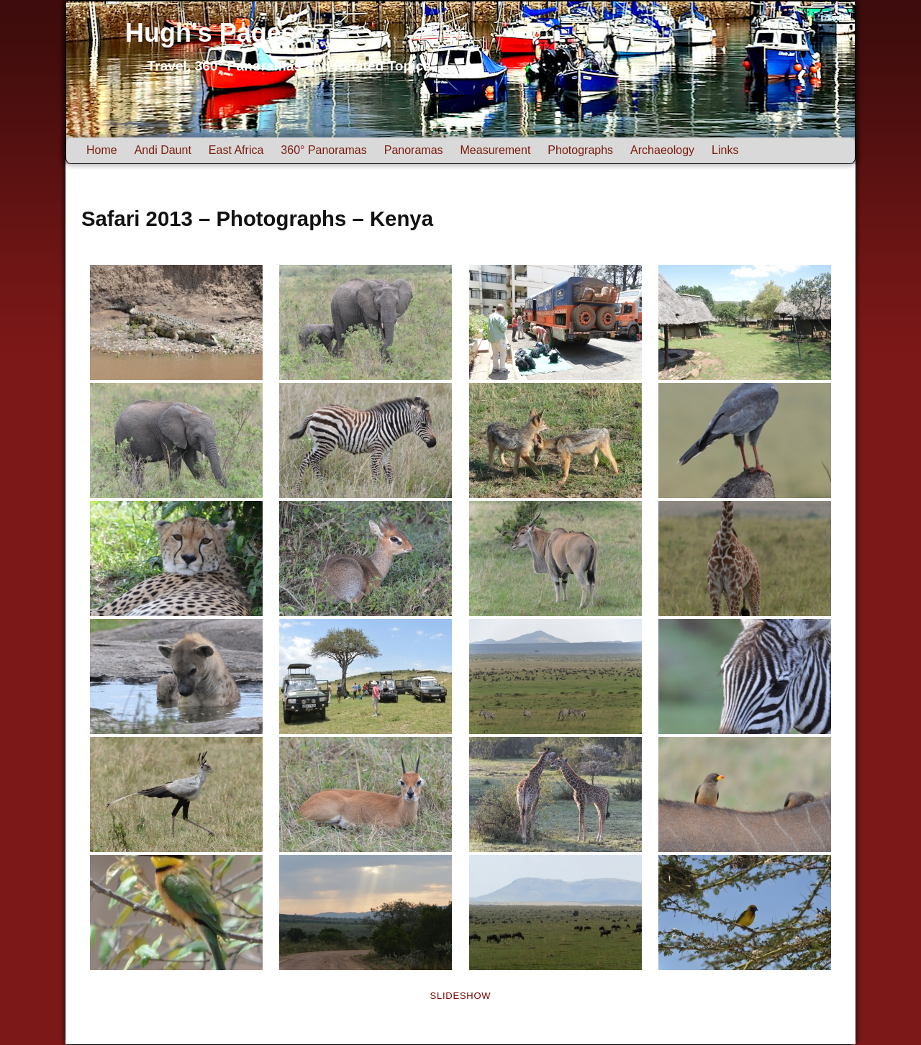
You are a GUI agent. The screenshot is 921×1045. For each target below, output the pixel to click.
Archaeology (662, 150)
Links (725, 150)
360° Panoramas (323, 150)
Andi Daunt (163, 150)
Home (101, 150)
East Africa (236, 150)
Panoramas (413, 150)
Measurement (495, 150)
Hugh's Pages (210, 33)
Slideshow (460, 995)
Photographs (580, 150)
